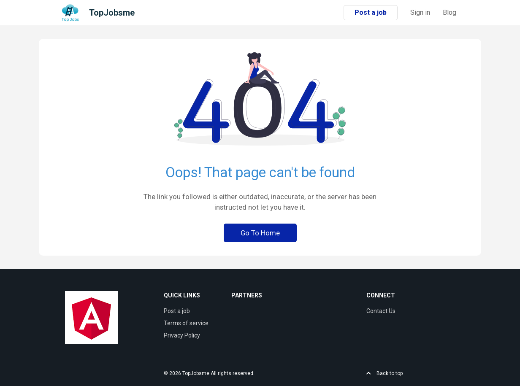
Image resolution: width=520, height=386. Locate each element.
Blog (449, 12)
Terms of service (186, 323)
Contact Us (380, 311)
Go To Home (260, 233)
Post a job (371, 12)
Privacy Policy (182, 335)
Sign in (420, 12)
